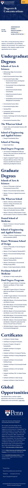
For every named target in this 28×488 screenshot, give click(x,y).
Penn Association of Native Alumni (14, 447)
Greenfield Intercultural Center (12, 455)
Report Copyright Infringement (10, 476)
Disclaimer (5, 473)
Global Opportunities (17, 34)
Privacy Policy (6, 468)
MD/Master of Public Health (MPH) (13, 276)
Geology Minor (7, 109)
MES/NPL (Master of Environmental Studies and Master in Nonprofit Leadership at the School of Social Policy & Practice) (15, 321)
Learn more (21, 400)
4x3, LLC (19, 485)
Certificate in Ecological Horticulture (13, 341)
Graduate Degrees (16, 30)
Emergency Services (15, 473)
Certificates (14, 32)
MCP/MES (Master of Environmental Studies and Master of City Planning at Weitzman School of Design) (15, 306)
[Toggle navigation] (24, 2)
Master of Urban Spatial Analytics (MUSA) (14, 267)
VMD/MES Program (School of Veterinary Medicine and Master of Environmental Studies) (14, 291)
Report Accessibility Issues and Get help (12, 471)
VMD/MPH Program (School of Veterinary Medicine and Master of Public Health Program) (14, 285)
